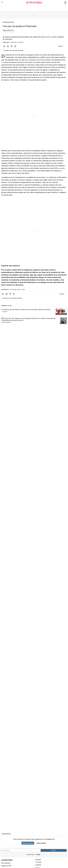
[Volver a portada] (34, 2)
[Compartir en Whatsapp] (4, 46)
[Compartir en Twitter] (15, 46)
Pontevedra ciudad (15, 289)
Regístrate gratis (27, 843)
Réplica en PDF (6, 866)
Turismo (23, 289)
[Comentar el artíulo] (60, 46)
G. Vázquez (4, 311)
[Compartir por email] (7, 46)
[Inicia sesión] (65, 2)
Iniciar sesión (41, 843)
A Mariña (38, 865)
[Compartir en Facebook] (11, 46)
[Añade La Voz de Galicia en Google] (13, 50)
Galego (38, 854)
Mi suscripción (5, 863)
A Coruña (38, 862)
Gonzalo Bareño (6, 322)
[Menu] (2, 2)
